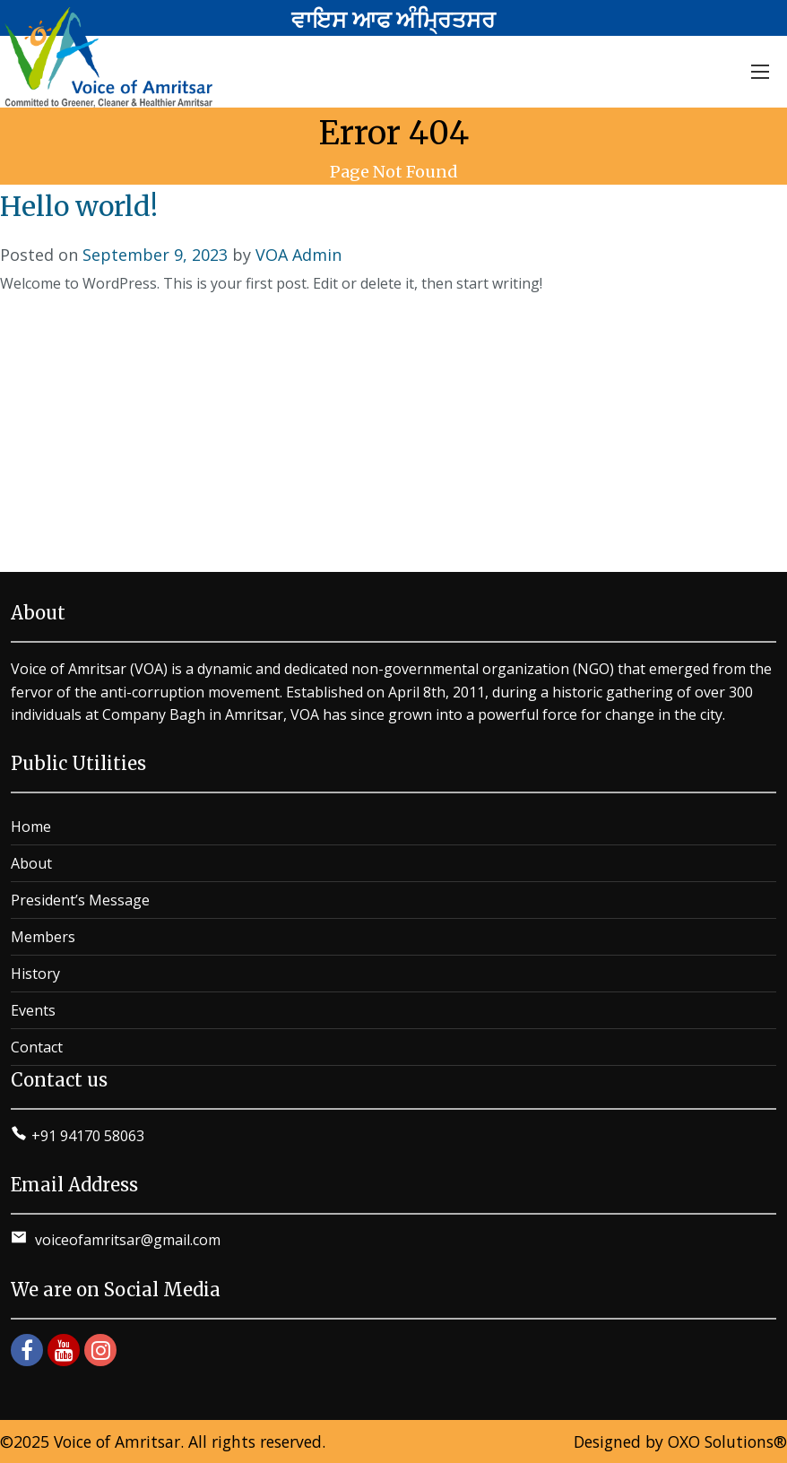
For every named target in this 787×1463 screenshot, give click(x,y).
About (31, 863)
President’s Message (80, 900)
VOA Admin (298, 254)
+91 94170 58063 (87, 1136)
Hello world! (79, 206)
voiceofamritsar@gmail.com (126, 1240)
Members (43, 937)
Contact (37, 1047)
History (35, 973)
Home (31, 826)
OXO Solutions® (727, 1441)
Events (33, 1010)
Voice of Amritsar (117, 1441)
